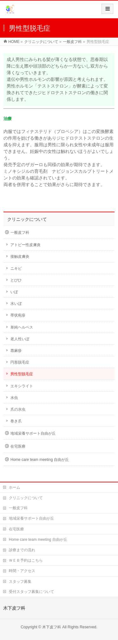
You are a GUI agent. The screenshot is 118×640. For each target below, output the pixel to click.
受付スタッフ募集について (31, 591)
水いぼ (16, 303)
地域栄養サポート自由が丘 (33, 433)
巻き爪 (16, 421)
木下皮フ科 (51, 627)
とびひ (16, 280)
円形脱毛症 (19, 362)
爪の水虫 (17, 409)
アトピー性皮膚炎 (25, 245)
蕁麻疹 (16, 350)
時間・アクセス (22, 571)
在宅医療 (17, 446)
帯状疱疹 (17, 315)
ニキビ (16, 268)
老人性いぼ (19, 339)
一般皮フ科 (19, 232)
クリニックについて (27, 219)
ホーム (14, 487)
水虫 (14, 397)
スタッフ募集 (20, 581)
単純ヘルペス (21, 327)
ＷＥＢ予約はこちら (26, 560)
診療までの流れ (22, 550)
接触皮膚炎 (19, 256)
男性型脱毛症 (21, 374)
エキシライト (21, 386)
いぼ (14, 292)
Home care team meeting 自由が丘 (39, 459)
